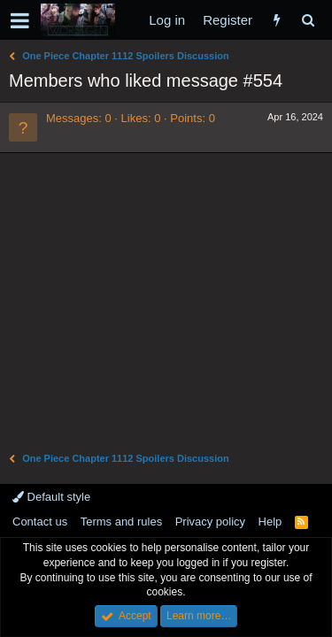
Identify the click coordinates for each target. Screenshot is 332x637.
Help (270, 521)
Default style (51, 496)
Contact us (39, 521)
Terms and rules (121, 521)
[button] (20, 20)
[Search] (307, 20)
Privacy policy (210, 521)
